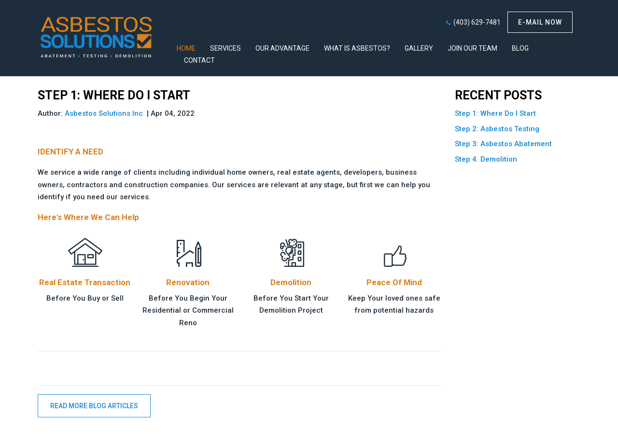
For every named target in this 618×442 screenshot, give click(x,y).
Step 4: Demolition (486, 159)
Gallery (419, 48)
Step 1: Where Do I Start (495, 113)
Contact (199, 60)
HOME (186, 48)
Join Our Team (472, 48)
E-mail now (540, 22)
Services (225, 48)
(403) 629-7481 (477, 22)
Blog (520, 48)
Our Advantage (282, 48)
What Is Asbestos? (357, 48)
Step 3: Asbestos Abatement (503, 143)
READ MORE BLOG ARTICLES (94, 406)
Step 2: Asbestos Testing (497, 128)
